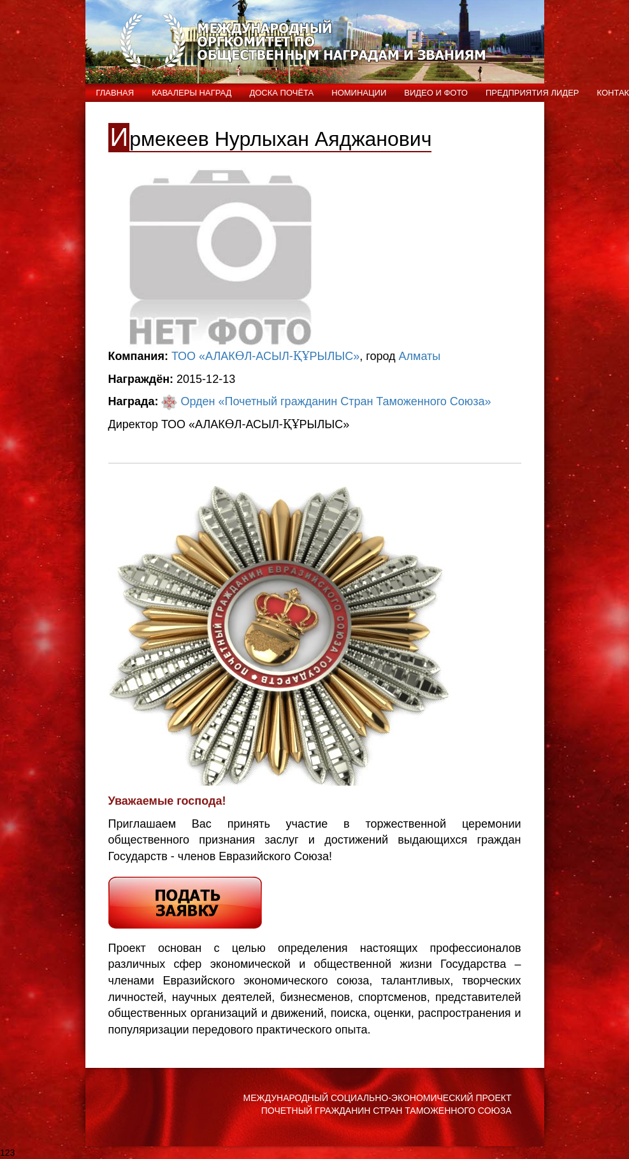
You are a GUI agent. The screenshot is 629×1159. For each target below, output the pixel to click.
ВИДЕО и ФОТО (436, 92)
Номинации (358, 92)
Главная (115, 92)
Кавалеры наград (191, 92)
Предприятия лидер (532, 92)
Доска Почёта (281, 92)
